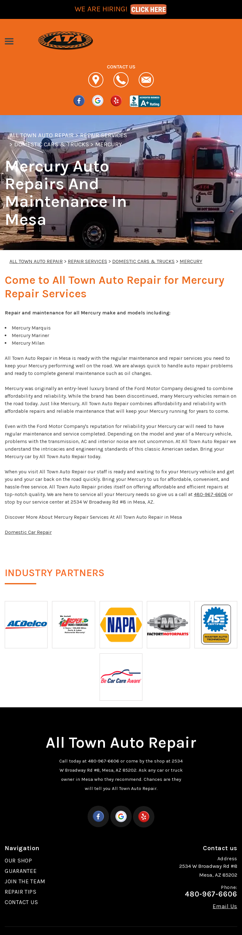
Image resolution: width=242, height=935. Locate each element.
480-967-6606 (210, 494)
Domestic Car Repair (28, 532)
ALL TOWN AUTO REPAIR (41, 135)
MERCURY (108, 144)
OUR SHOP (18, 860)
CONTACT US (21, 902)
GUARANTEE (21, 871)
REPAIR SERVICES (103, 135)
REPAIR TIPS (21, 891)
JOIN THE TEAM (25, 881)
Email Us (225, 906)
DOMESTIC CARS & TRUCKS (51, 144)
